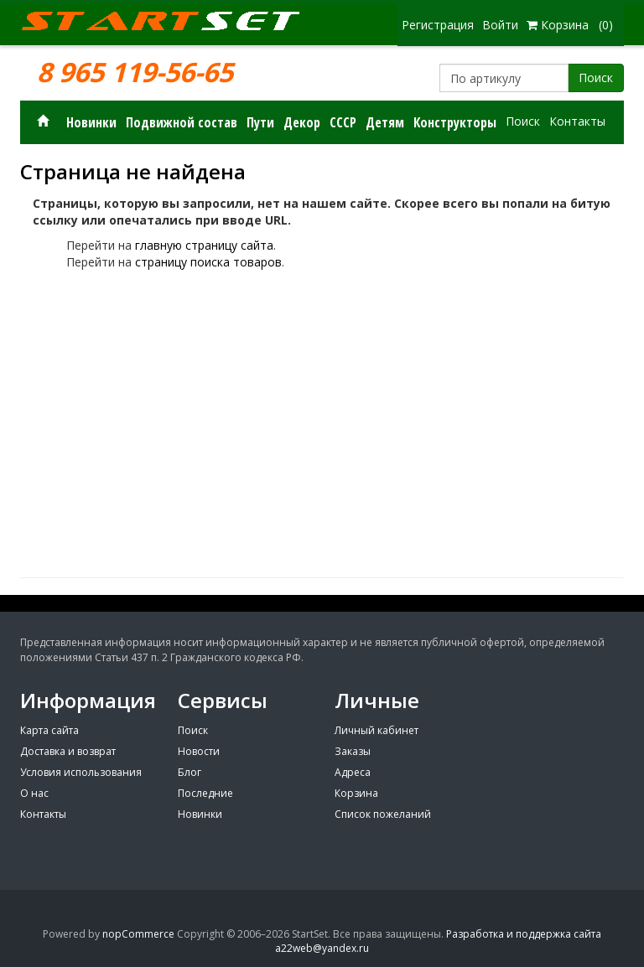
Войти (500, 25)
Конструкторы (454, 122)
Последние (205, 793)
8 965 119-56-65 (135, 72)
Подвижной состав (181, 122)
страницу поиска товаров (208, 262)
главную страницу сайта (204, 245)
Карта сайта (49, 730)
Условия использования (81, 772)
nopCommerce (138, 934)
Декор (301, 122)
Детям (385, 122)
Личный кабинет (376, 730)
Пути (260, 122)
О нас (34, 793)
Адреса (353, 772)
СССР (343, 122)
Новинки (91, 122)
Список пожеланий (383, 814)
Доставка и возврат (68, 751)
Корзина (356, 793)
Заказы (353, 751)
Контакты (577, 121)
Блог (189, 772)
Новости (199, 751)
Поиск (596, 77)
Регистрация (438, 25)
